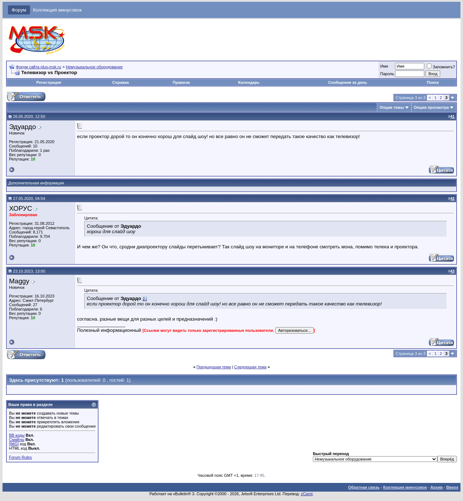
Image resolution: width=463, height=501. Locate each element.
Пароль (387, 74)
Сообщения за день (347, 82)
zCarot (307, 494)
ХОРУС (20, 208)
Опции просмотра (431, 107)
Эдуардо (22, 126)
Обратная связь (363, 487)
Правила (181, 82)
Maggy (19, 281)
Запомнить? (441, 67)
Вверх (452, 487)
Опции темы (391, 107)
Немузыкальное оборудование (94, 67)
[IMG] (14, 444)
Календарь (248, 82)
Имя (384, 66)
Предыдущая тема (213, 367)
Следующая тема (250, 367)
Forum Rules (20, 457)
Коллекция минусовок (57, 10)
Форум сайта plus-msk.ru (38, 67)
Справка (120, 82)
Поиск (433, 82)
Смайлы (16, 439)
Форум (19, 10)
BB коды (17, 435)
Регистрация (48, 82)
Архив (436, 487)
